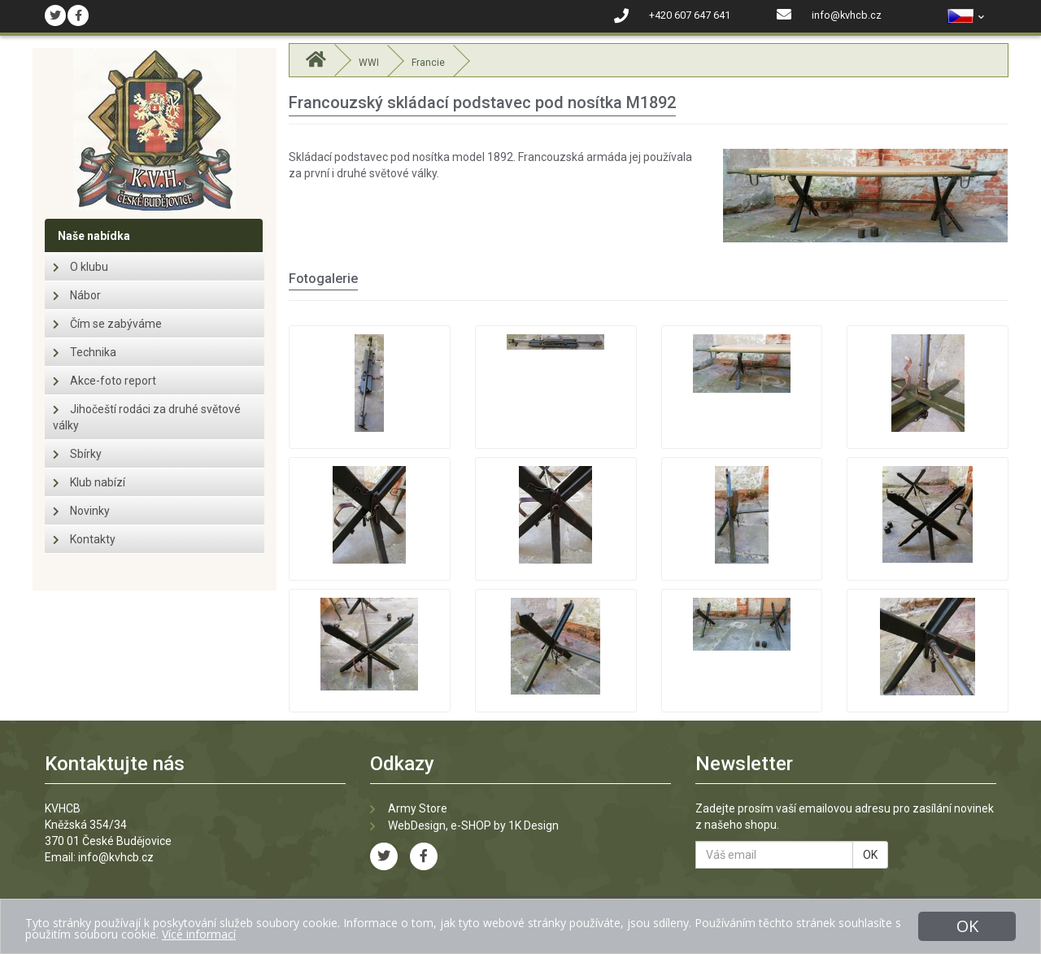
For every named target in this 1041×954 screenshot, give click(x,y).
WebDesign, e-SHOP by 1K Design (473, 825)
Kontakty (84, 539)
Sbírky (77, 453)
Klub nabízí (89, 482)
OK (870, 854)
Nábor (77, 295)
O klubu (80, 266)
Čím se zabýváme (107, 323)
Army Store (417, 808)
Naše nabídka (94, 235)
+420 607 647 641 (689, 15)
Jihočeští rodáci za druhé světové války (147, 417)
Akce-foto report (104, 380)
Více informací (199, 934)
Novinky (81, 510)
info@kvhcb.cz (847, 15)
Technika (84, 352)
